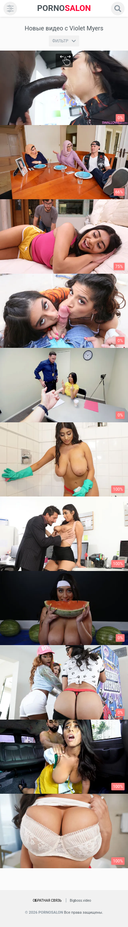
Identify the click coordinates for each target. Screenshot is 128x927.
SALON (64, 8)
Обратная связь (47, 900)
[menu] (10, 8)
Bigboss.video (80, 900)
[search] (118, 8)
